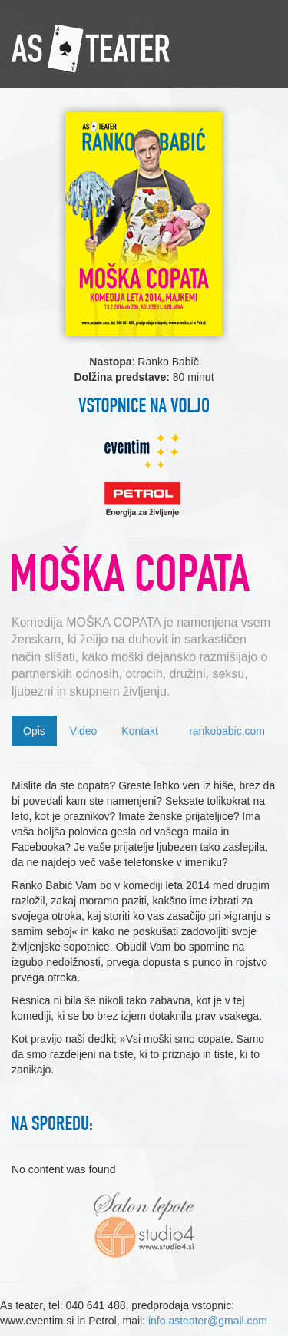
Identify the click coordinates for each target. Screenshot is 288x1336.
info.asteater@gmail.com (207, 1321)
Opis (34, 731)
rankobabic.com (227, 731)
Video (84, 731)
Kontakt (139, 731)
